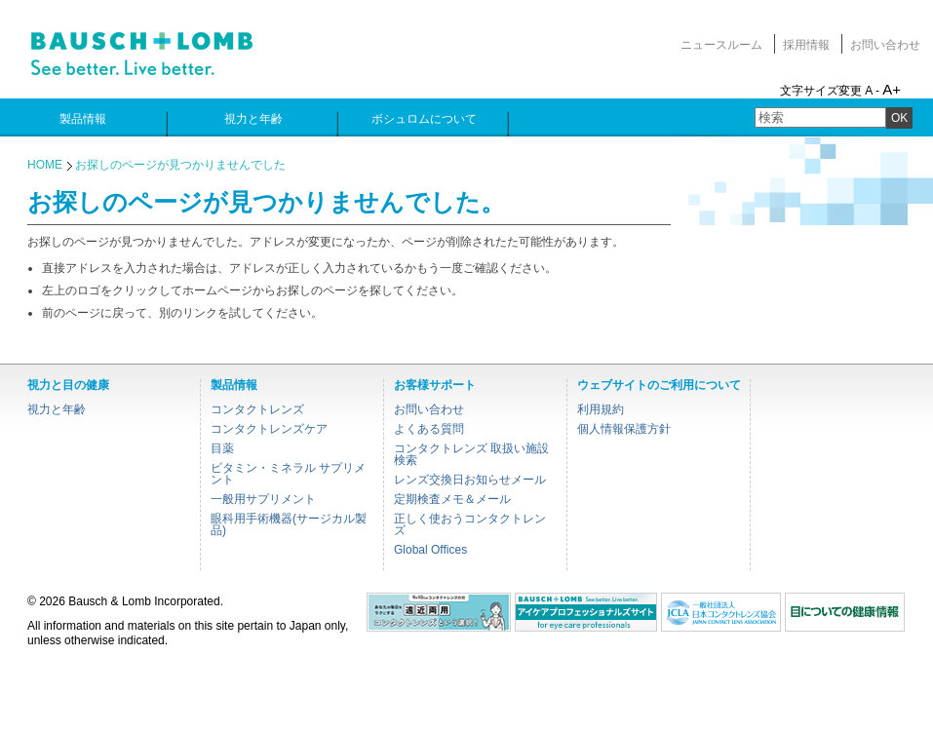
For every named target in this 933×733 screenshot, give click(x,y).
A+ (891, 89)
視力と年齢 (56, 409)
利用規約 (600, 409)
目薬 (222, 448)
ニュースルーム (721, 45)
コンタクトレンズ (257, 409)
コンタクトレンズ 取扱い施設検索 (471, 454)
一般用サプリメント (263, 499)
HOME (44, 165)
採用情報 (806, 45)
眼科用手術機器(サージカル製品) (289, 524)
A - (872, 90)
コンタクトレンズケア (269, 429)
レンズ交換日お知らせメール (470, 479)
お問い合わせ (885, 45)
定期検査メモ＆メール (452, 499)
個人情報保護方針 (624, 429)
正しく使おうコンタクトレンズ (470, 524)
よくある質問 (429, 429)
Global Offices (430, 550)
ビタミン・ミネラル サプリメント (288, 473)
